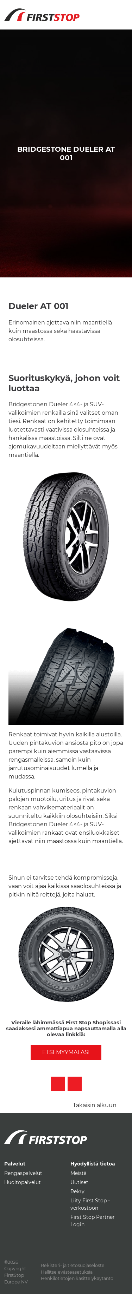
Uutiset (79, 1182)
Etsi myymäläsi (66, 1052)
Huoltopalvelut (22, 1182)
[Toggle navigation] (119, 10)
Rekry (77, 1191)
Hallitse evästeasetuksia (67, 1272)
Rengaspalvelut (23, 1173)
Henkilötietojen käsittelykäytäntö (77, 1278)
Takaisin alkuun (95, 1105)
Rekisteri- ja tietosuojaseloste (73, 1265)
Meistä (78, 1173)
